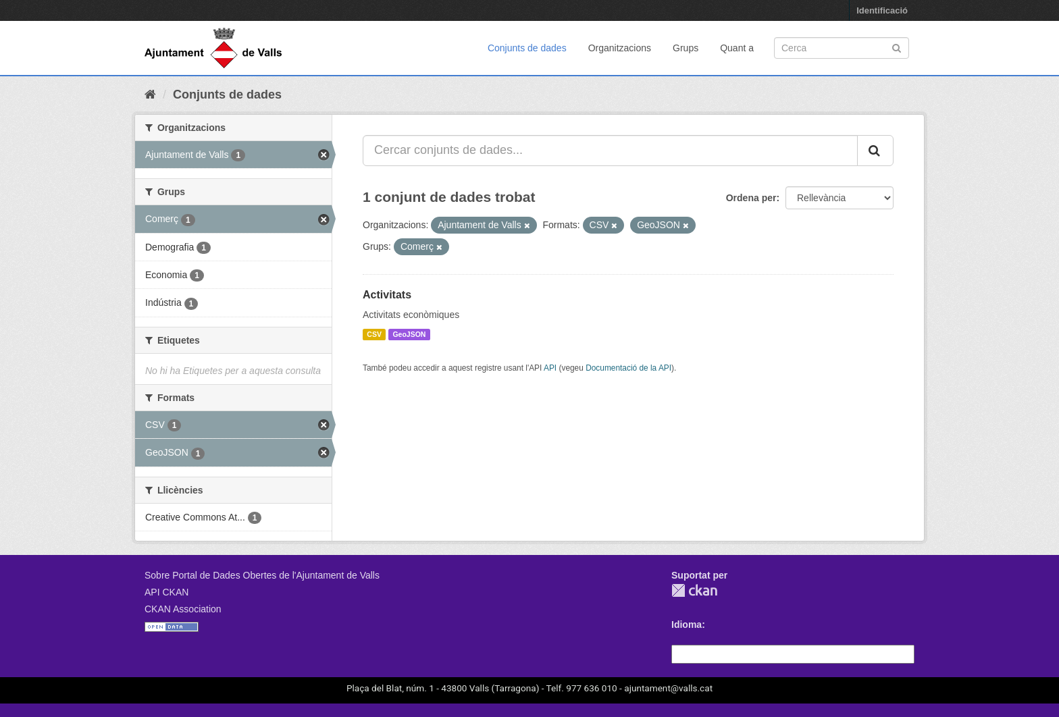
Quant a (737, 48)
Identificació (882, 10)
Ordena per (751, 197)
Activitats (387, 294)
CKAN (694, 590)
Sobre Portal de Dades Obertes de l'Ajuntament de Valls (262, 575)
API (550, 368)
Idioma (686, 624)
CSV (374, 334)
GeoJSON (408, 334)
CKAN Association (183, 609)
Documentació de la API (628, 368)
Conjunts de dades (527, 48)
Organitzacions (619, 48)
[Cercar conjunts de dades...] (610, 150)
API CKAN (166, 592)
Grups (685, 48)
